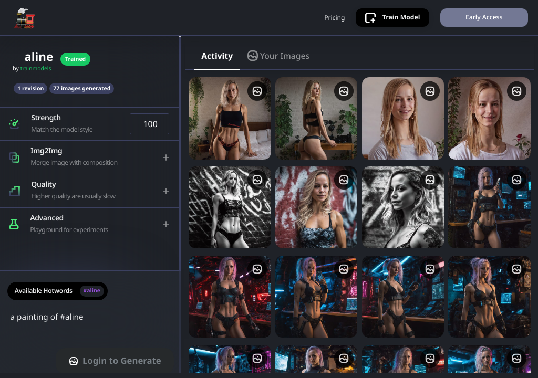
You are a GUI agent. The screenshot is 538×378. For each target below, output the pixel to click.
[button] (90, 127)
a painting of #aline (90, 328)
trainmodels (35, 73)
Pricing (334, 19)
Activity (217, 59)
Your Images (278, 59)
